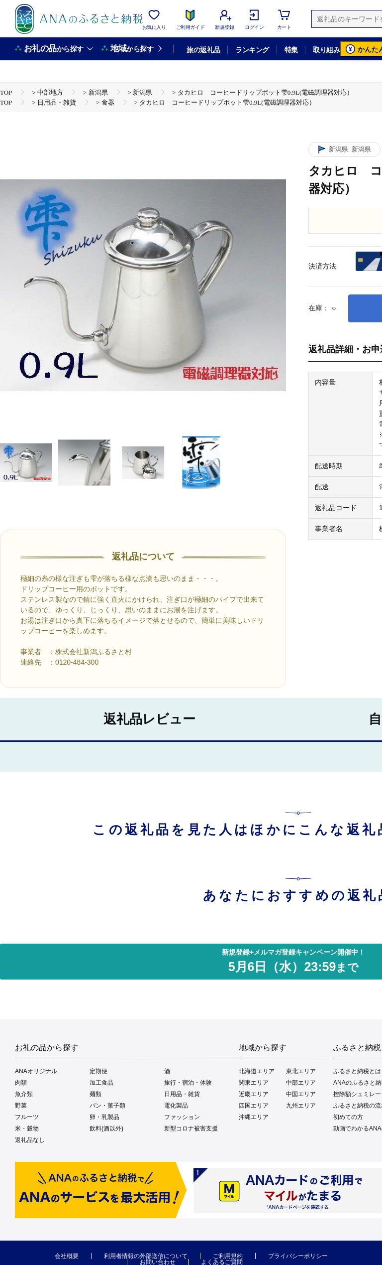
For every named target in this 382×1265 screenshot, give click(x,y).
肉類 (21, 1082)
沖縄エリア (254, 1117)
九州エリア (301, 1105)
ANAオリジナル (36, 1071)
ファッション (182, 1117)
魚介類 (24, 1094)
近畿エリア (254, 1094)
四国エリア (254, 1105)
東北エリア (301, 1071)
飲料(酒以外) (106, 1128)
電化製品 (176, 1105)
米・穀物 (27, 1128)
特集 (291, 50)
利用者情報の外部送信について (146, 1256)
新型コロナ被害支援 (191, 1128)
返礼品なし (30, 1139)
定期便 (98, 1071)
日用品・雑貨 (182, 1094)
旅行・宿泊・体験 (188, 1082)
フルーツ (27, 1117)
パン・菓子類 (107, 1105)
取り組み (326, 50)
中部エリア (301, 1082)
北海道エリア (257, 1071)
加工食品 (101, 1082)
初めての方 (348, 1117)
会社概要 (67, 1256)
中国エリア (301, 1094)
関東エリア (254, 1082)
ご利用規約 (228, 1256)
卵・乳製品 (104, 1117)
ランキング (252, 50)
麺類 (95, 1094)
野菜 (21, 1105)
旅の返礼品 (203, 50)
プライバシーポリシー (298, 1256)
